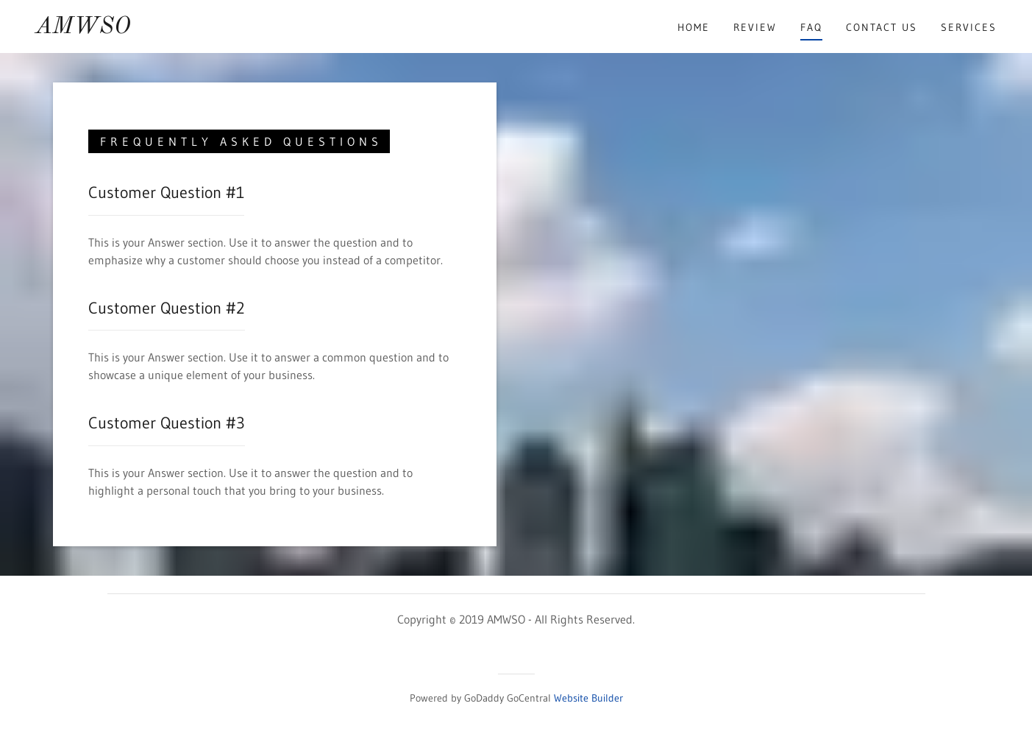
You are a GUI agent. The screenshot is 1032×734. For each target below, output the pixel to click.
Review (755, 27)
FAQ (811, 27)
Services (969, 27)
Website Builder (588, 698)
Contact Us (881, 27)
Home (693, 27)
